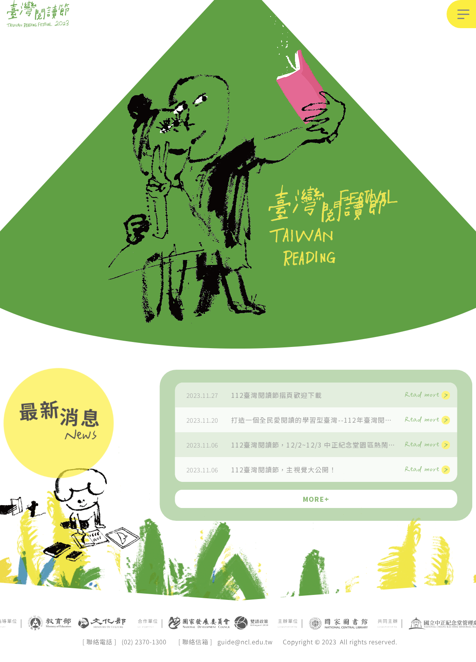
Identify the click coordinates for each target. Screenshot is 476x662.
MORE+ (333, 499)
